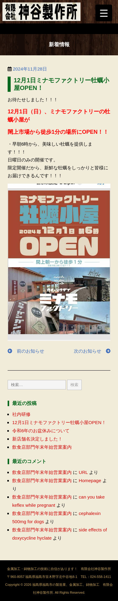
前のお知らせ (26, 351)
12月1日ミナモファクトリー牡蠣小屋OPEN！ (59, 422)
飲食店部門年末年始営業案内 (42, 447)
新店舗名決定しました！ (37, 438)
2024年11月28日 (30, 68)
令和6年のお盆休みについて (41, 430)
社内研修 (21, 414)
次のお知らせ (92, 351)
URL (83, 472)
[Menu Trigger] (103, 13)
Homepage (90, 480)
